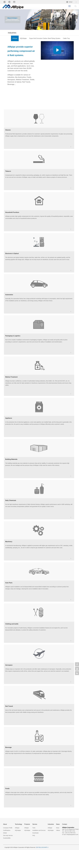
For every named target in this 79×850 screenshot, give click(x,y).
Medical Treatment (11, 377)
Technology (18, 824)
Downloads (35, 833)
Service (34, 824)
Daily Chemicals (10, 500)
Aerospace (8, 665)
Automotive (9, 294)
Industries (51, 824)
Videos (58, 830)
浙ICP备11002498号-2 (42, 847)
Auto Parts (8, 582)
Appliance (8, 418)
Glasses (8, 130)
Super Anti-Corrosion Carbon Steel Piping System (44, 38)
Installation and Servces (39, 830)
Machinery (8, 541)
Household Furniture (12, 212)
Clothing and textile (11, 624)
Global (70, 2)
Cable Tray (66, 38)
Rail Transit (9, 706)
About (5, 824)
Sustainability (6, 838)
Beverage (8, 747)
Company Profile (7, 827)
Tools (33, 827)
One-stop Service (8, 835)
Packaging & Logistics (12, 336)
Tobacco (8, 171)
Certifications (6, 830)
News (58, 824)
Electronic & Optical (12, 253)
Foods (7, 788)
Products (27, 824)
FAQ (33, 835)
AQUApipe (23, 38)
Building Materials (11, 459)
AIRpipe (14, 38)
